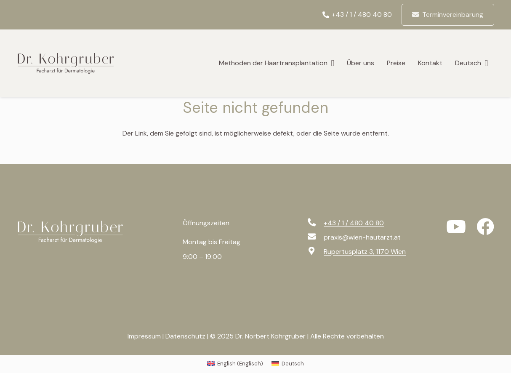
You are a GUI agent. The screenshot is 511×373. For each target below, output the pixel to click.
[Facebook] (485, 227)
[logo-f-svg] (76, 232)
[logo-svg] (71, 63)
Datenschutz (185, 336)
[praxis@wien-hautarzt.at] (315, 237)
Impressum (144, 336)
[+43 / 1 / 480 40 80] (315, 223)
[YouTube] (456, 227)
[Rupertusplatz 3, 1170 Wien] (315, 252)
